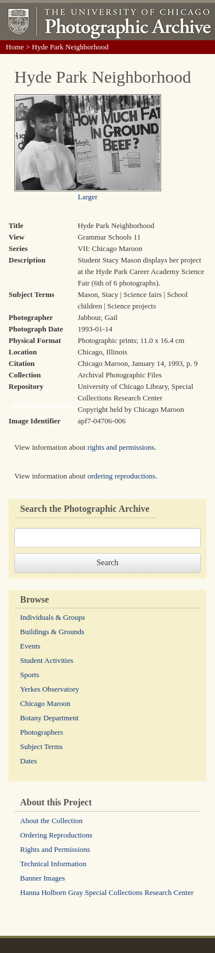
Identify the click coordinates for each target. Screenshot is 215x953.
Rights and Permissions (55, 849)
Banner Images (42, 878)
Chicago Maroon (45, 703)
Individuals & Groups (52, 617)
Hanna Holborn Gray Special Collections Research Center (107, 892)
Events (30, 646)
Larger (87, 196)
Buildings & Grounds (52, 631)
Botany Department (49, 717)
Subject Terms (41, 746)
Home (15, 47)
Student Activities (46, 660)
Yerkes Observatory (49, 689)
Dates (28, 761)
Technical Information (53, 863)
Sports (29, 674)
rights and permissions (120, 447)
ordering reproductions (121, 476)
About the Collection (51, 820)
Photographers (41, 732)
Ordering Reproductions (56, 835)
